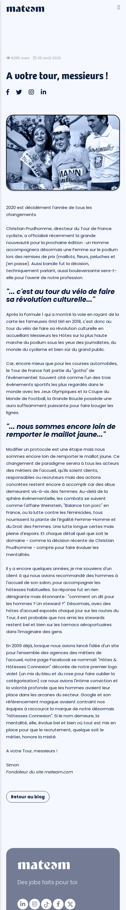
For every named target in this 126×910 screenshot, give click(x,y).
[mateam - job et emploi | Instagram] (34, 904)
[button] (8, 92)
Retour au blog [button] (28, 797)
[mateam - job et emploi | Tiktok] (46, 904)
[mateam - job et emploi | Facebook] (58, 904)
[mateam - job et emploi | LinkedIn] (22, 904)
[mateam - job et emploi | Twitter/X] (70, 904)
